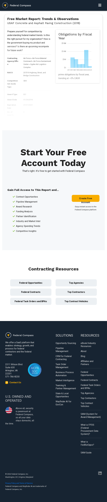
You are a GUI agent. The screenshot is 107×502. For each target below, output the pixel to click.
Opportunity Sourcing (66, 343)
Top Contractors (76, 292)
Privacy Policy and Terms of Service (19, 483)
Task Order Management (62, 366)
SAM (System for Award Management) (91, 415)
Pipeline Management (62, 350)
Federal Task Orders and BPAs (31, 301)
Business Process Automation (65, 374)
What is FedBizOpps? (87, 443)
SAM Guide (86, 452)
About (83, 351)
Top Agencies (76, 283)
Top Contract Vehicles (76, 301)
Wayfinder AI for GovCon (63, 403)
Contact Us (15, 382)
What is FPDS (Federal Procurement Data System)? (89, 429)
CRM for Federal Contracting (64, 358)
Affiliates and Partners (87, 363)
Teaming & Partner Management (66, 387)
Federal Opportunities (30, 283)
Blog (83, 356)
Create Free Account (85, 199)
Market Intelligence (65, 380)
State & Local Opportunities (62, 395)
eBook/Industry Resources (88, 345)
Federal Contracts (30, 292)
